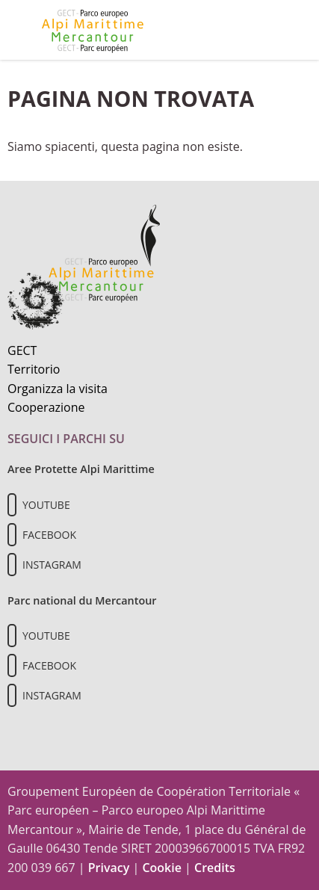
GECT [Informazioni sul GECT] (22, 350)
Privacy (109, 867)
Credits (214, 867)
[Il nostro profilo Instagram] (11, 564)
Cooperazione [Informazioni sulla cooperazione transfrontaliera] (46, 407)
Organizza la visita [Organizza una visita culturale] (57, 388)
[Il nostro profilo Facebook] (11, 534)
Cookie (162, 867)
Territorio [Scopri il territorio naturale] (33, 369)
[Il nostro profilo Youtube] (11, 504)
